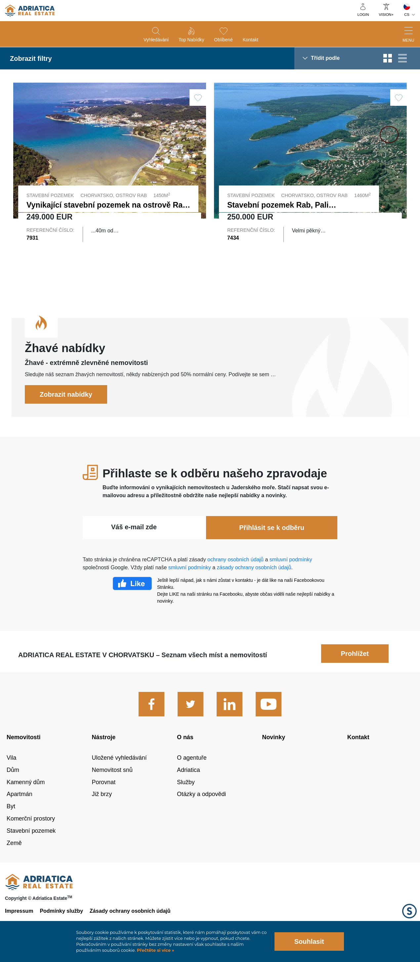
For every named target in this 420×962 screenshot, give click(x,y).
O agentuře (192, 771)
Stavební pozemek (31, 844)
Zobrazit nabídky (66, 408)
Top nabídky (191, 39)
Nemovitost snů (112, 784)
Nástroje (104, 751)
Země (14, 857)
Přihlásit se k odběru (271, 541)
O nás (185, 751)
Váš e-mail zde (134, 540)
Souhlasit (309, 941)
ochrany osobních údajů (235, 573)
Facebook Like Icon (132, 597)
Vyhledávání (156, 39)
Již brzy (102, 808)
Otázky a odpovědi (201, 808)
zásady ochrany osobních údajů (254, 581)
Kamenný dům (26, 796)
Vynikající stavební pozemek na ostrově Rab (106, 205)
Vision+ (386, 15)
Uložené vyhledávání (119, 771)
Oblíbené (223, 39)
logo (30, 10)
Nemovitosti (23, 751)
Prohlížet (355, 667)
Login (363, 15)
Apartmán (19, 808)
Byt (11, 820)
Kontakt (250, 39)
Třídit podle (325, 58)
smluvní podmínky (291, 573)
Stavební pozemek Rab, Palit (279, 205)
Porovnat (104, 796)
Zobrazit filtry (31, 58)
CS (406, 15)
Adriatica (188, 784)
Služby (186, 796)
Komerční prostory (31, 832)
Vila (12, 771)
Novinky (273, 751)
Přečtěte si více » (155, 950)
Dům (13, 784)
